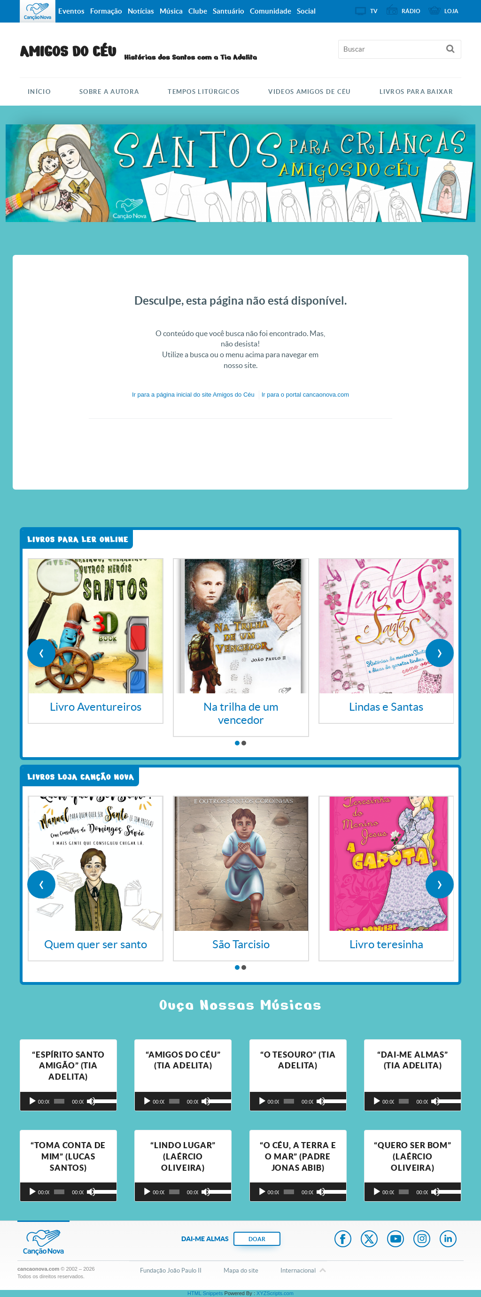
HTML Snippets (205, 1293)
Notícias (141, 11)
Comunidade (270, 11)
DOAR (256, 1239)
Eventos (71, 11)
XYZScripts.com (275, 1293)
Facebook (342, 1239)
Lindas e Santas (386, 706)
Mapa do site (241, 1270)
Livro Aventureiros (95, 706)
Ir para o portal (305, 394)
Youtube (395, 1239)
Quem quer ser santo (95, 944)
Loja (451, 11)
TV (374, 11)
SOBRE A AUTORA (109, 91)
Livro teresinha (386, 944)
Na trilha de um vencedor (241, 713)
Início (39, 91)
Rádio (411, 11)
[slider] (59, 1101)
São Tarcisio (241, 944)
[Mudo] (91, 1101)
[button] (237, 743)
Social (306, 11)
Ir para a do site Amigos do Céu (193, 394)
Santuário (228, 11)
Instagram (421, 1239)
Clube (197, 11)
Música (171, 11)
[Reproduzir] (32, 1101)
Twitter (369, 1239)
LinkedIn (448, 1239)
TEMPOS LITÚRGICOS (204, 91)
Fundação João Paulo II (171, 1270)
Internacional (298, 1271)
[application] (68, 1101)
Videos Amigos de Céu (309, 91)
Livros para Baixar (416, 91)
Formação (106, 11)
